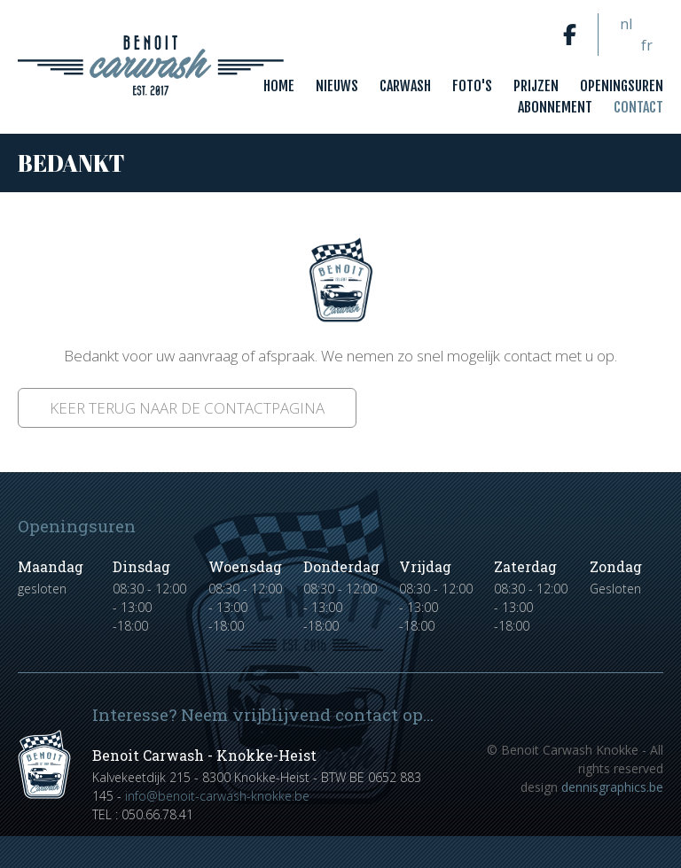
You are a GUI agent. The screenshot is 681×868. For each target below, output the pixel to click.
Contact (638, 107)
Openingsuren (621, 86)
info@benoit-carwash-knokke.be (217, 795)
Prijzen (536, 86)
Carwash (405, 86)
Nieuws (337, 86)
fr (647, 45)
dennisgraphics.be (612, 787)
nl (626, 24)
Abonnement (555, 107)
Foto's (472, 86)
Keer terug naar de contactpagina (187, 408)
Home (278, 86)
